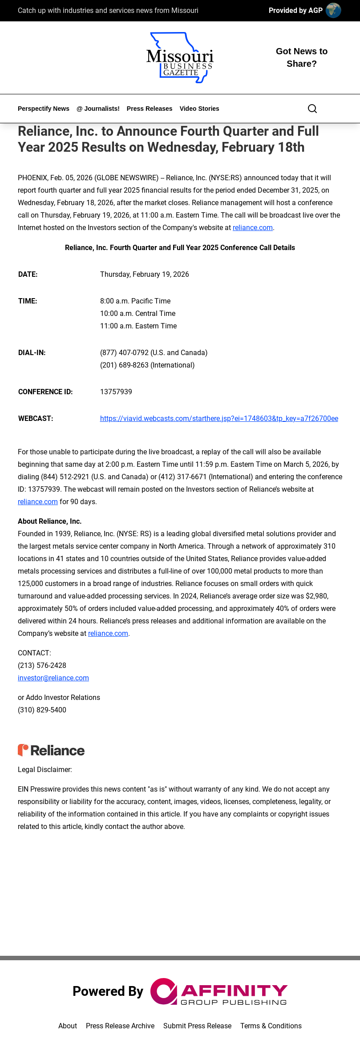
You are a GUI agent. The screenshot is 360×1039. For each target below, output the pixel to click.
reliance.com (253, 227)
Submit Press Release (197, 1026)
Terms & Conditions (271, 1026)
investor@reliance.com (53, 678)
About (67, 1026)
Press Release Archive (120, 1026)
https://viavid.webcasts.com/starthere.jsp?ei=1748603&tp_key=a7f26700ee (219, 418)
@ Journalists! (98, 108)
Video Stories (199, 108)
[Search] (312, 108)
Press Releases (150, 108)
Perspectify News (43, 108)
